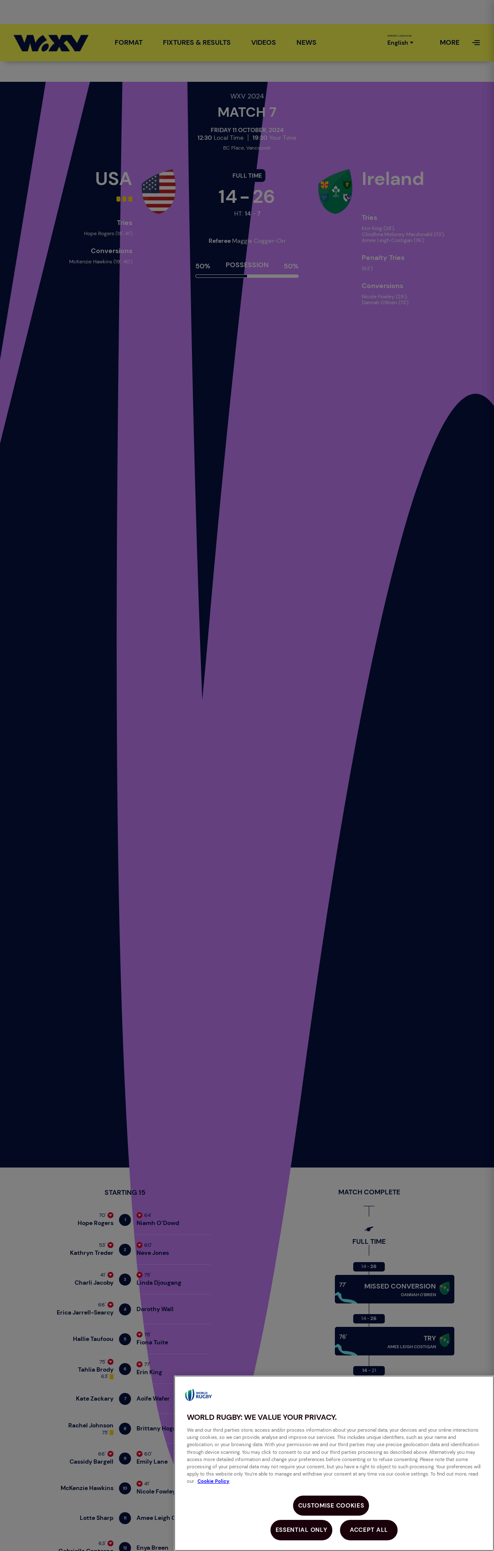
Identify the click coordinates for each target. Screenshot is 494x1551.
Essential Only (302, 1530)
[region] (334, 1463)
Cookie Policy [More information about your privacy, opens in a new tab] (214, 1481)
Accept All (369, 1530)
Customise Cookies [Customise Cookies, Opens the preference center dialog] (331, 1505)
